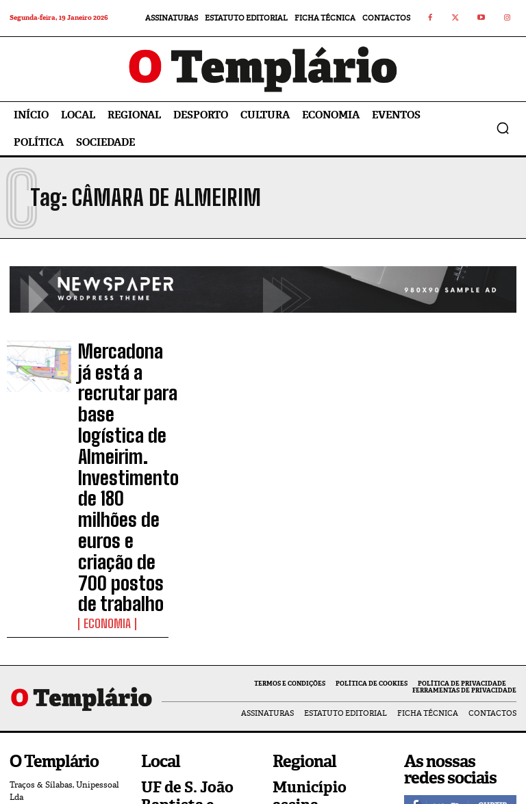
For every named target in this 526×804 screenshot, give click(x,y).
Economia (101, 445)
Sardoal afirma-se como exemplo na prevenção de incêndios (318, 695)
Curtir (492, 620)
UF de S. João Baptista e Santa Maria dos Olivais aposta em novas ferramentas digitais (195, 628)
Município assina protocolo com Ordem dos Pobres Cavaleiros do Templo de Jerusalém (328, 628)
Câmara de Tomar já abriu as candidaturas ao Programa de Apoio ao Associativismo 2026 (193, 708)
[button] (502, 128)
